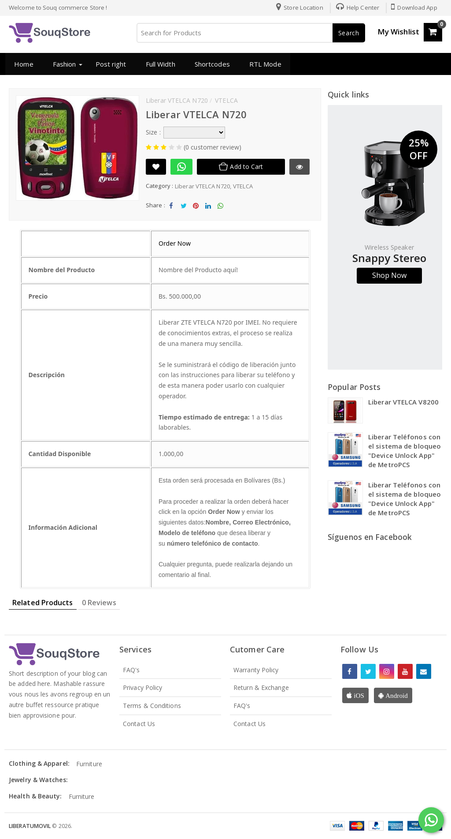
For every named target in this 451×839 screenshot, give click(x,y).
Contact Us (139, 723)
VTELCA (243, 186)
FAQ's (131, 670)
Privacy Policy (142, 687)
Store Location (298, 7)
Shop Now (389, 275)
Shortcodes (211, 64)
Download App (414, 7)
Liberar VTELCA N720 (202, 186)
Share (171, 207)
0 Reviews (99, 602)
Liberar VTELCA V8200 (403, 401)
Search (348, 33)
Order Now (175, 243)
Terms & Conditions (152, 705)
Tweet (183, 207)
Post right (109, 64)
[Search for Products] (250, 33)
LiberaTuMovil (30, 826)
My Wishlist (398, 31)
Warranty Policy (256, 670)
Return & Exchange (261, 687)
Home (22, 64)
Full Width (159, 64)
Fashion (63, 64)
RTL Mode (264, 64)
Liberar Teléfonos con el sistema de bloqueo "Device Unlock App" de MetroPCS (404, 450)
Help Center (356, 7)
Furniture (89, 764)
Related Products (42, 602)
